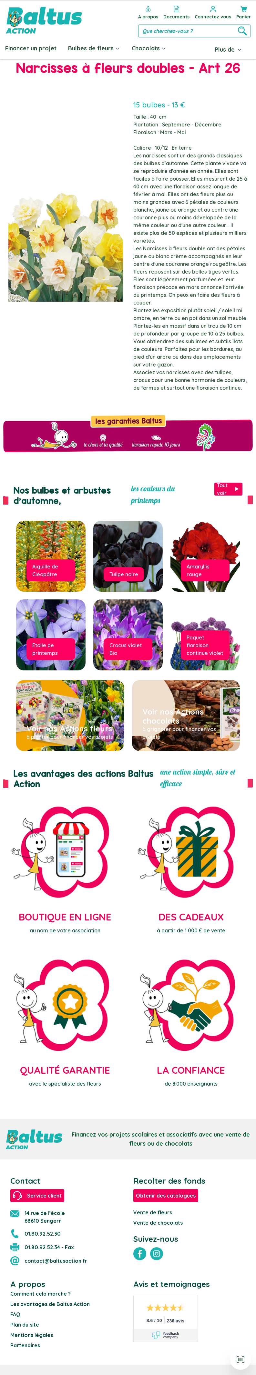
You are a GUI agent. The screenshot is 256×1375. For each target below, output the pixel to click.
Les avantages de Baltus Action (50, 1304)
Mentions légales (31, 1335)
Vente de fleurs (152, 1212)
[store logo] (44, 20)
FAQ (15, 1314)
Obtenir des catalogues (166, 1195)
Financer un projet (30, 48)
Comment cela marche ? (40, 1293)
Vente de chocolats (158, 1222)
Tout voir (228, 489)
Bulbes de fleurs (94, 48)
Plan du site (24, 1324)
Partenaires (25, 1345)
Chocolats (149, 48)
